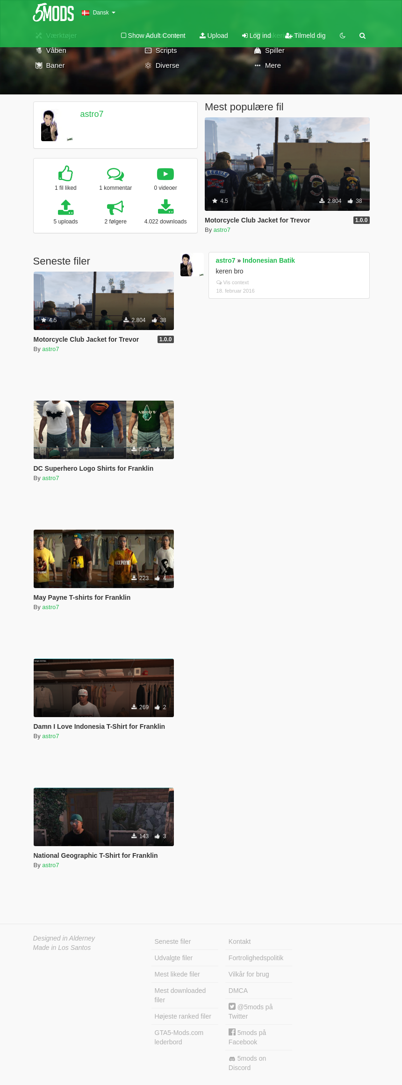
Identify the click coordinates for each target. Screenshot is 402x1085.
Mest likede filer (177, 974)
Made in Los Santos (62, 947)
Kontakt (240, 941)
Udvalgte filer (174, 958)
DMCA (238, 990)
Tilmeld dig (305, 35)
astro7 (91, 114)
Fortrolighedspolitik (256, 958)
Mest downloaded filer (180, 995)
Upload (214, 35)
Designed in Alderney (64, 938)
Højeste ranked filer (183, 1016)
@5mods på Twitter (251, 1011)
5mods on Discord (247, 1063)
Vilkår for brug (249, 974)
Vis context (232, 282)
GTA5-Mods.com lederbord (179, 1037)
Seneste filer (173, 941)
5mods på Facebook (247, 1037)
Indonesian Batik (269, 260)
